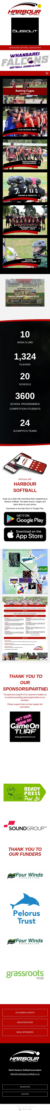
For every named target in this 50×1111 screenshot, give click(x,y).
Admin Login (25, 1109)
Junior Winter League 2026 (23, 296)
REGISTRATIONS (25, 1022)
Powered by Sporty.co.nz (25, 1107)
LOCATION (25, 1094)
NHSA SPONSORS (25, 1032)
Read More (15, 301)
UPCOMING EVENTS (24, 1013)
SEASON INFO (25, 1087)
